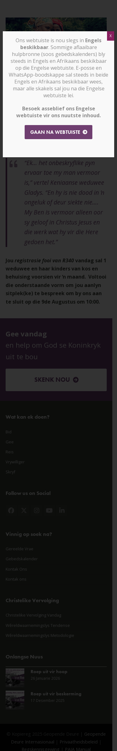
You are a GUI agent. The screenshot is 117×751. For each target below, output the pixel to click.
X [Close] (111, 35)
